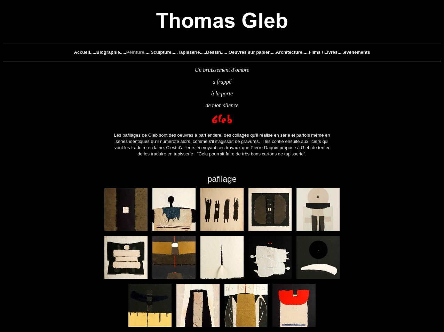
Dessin (213, 52)
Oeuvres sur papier (249, 52)
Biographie (108, 52)
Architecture (289, 52)
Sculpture (161, 52)
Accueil (82, 52)
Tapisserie (189, 52)
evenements (357, 52)
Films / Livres (323, 52)
